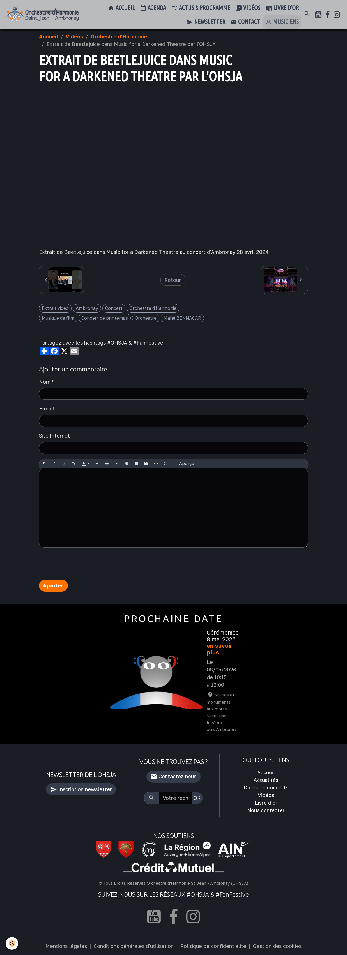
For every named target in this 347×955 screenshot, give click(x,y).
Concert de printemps (104, 317)
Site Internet (54, 436)
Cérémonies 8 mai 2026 (223, 635)
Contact (245, 22)
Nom (44, 381)
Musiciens (282, 22)
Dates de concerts (266, 787)
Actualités (266, 780)
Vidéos (247, 8)
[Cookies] (12, 943)
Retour (172, 280)
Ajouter (53, 585)
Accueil (121, 8)
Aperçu (183, 463)
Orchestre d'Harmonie (119, 36)
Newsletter (205, 22)
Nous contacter (266, 810)
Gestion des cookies (277, 946)
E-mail (46, 408)
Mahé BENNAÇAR (182, 317)
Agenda (153, 8)
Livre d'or (282, 8)
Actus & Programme (200, 8)
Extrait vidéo (55, 308)
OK (197, 798)
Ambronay (87, 308)
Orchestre (146, 317)
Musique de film (58, 317)
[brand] (42, 14)
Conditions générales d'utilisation (134, 946)
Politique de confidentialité (213, 946)
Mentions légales (66, 946)
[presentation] (81, 564)
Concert (114, 308)
